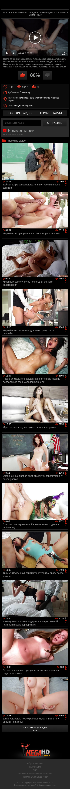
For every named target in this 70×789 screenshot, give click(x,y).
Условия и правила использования (35, 773)
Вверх (64, 782)
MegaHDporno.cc (44, 6)
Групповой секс (26, 98)
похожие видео (19, 113)
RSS (35, 770)
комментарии (51, 113)
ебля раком (27, 105)
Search (64, 4)
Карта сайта (35, 767)
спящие (17, 105)
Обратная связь (35, 763)
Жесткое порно (42, 98)
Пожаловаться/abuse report (35, 777)
